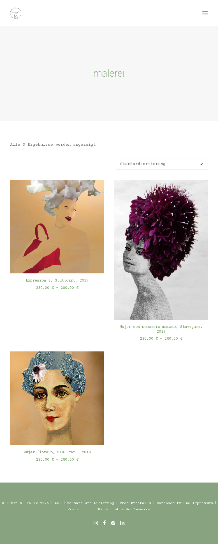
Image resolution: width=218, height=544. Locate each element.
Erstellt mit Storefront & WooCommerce (109, 509)
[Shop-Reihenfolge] (162, 164)
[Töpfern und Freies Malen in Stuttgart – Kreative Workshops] (15, 13)
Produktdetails (135, 503)
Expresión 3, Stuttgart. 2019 (57, 280)
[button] (205, 13)
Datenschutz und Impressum (185, 503)
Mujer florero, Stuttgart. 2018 (57, 452)
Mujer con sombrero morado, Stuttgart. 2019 (161, 329)
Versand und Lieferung (90, 503)
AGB (58, 503)
